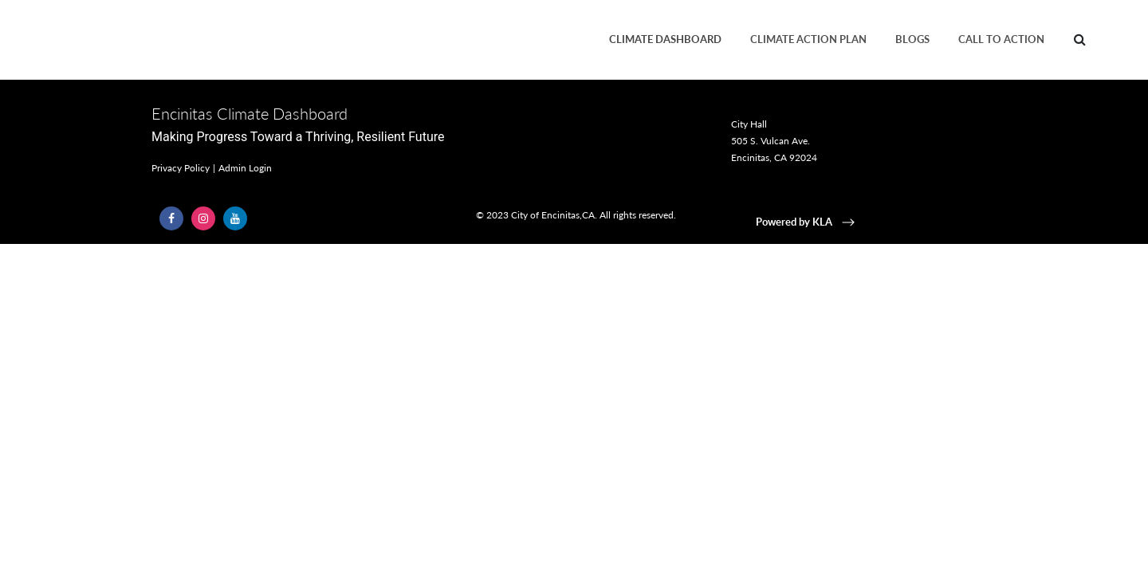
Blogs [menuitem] (912, 39)
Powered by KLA (807, 221)
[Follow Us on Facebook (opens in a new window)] (171, 218)
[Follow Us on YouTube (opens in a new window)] (235, 218)
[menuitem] (1080, 39)
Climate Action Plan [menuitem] (808, 39)
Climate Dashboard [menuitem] (665, 39)
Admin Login (245, 168)
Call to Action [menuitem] (1001, 39)
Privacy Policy (180, 168)
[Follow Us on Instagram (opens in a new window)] (203, 218)
